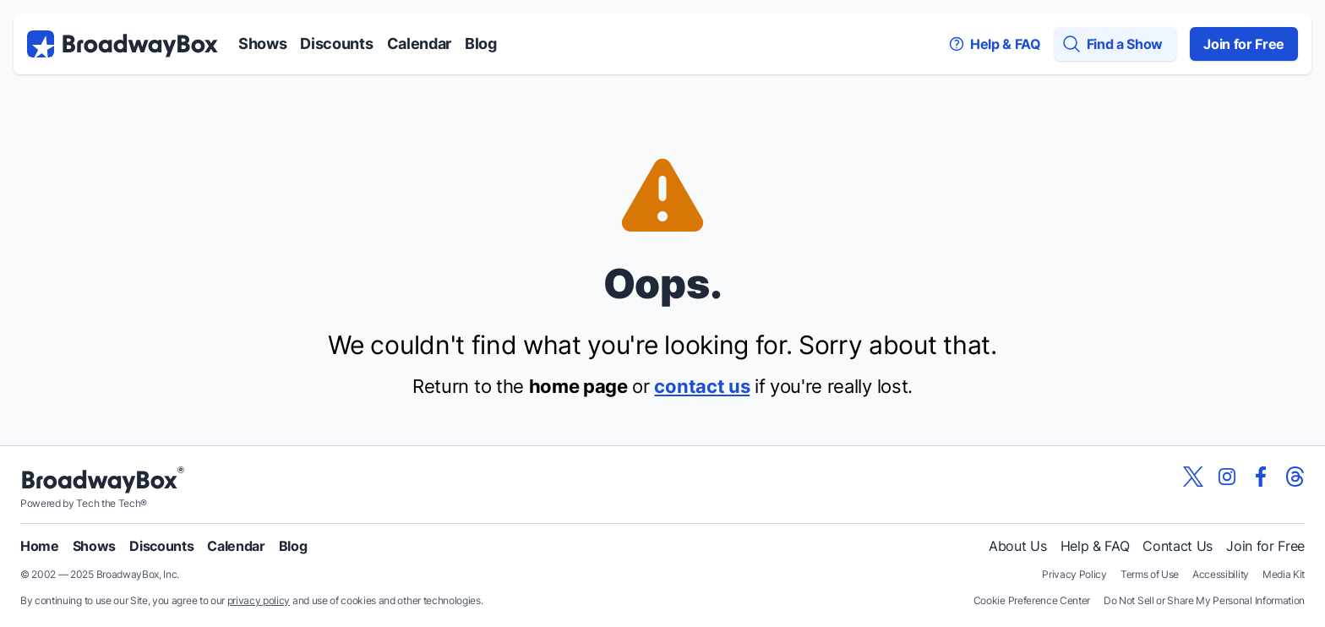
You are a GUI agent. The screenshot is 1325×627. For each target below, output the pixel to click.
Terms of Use (1150, 574)
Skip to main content (662, 0)
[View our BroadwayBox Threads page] (1294, 476)
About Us (1017, 545)
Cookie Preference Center (1031, 600)
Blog (481, 43)
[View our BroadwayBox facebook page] (1261, 476)
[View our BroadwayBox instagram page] (1227, 476)
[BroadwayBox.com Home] (122, 43)
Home (39, 545)
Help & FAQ (1095, 545)
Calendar (419, 43)
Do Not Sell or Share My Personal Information (1204, 600)
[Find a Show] (1115, 44)
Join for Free (1243, 43)
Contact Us (1177, 545)
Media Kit (1283, 574)
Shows (262, 43)
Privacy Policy (1074, 574)
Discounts (336, 43)
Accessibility (1220, 574)
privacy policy (259, 600)
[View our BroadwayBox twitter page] (1193, 476)
